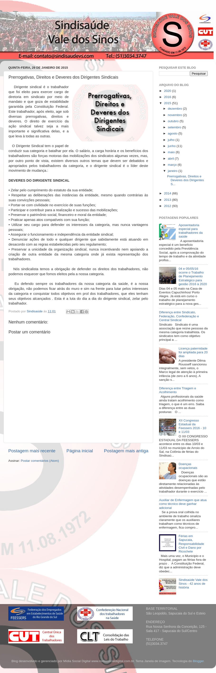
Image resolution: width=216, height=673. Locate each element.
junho (172, 146)
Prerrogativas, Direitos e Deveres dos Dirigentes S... (185, 180)
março (173, 164)
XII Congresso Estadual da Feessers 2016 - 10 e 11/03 (192, 426)
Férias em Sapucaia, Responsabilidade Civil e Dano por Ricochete (191, 543)
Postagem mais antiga (126, 450)
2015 (168, 103)
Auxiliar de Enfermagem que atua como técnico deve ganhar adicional (183, 503)
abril (171, 158)
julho (171, 140)
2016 (168, 97)
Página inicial (79, 450)
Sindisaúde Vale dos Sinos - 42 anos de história (192, 583)
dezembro (175, 108)
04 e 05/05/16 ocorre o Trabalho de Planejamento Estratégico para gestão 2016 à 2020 (192, 276)
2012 (168, 206)
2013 (168, 200)
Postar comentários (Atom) (40, 460)
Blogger (198, 661)
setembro (175, 127)
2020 (168, 91)
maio (172, 152)
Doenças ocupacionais (187, 466)
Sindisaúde (35, 311)
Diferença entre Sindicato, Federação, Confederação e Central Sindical (179, 316)
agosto (173, 133)
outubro (174, 121)
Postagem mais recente (31, 450)
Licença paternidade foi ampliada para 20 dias (192, 352)
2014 (168, 193)
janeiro (173, 171)
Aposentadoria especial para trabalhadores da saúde (190, 230)
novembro (175, 115)
